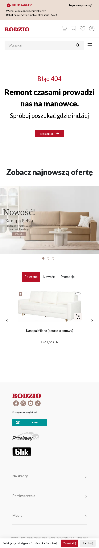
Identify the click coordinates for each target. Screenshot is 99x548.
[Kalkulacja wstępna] (73, 28)
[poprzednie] (7, 320)
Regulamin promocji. (80, 5)
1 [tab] (43, 258)
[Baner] (49, 220)
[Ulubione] (82, 28)
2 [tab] (48, 258)
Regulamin (82, 537)
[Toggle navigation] (89, 45)
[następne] (92, 320)
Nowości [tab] (49, 277)
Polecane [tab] (31, 277)
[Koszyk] (64, 28)
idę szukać (49, 133)
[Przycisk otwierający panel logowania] (91, 28)
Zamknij (87, 543)
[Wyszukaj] (41, 45)
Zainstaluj (69, 543)
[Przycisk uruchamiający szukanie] (78, 45)
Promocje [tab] (68, 277)
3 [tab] (53, 258)
